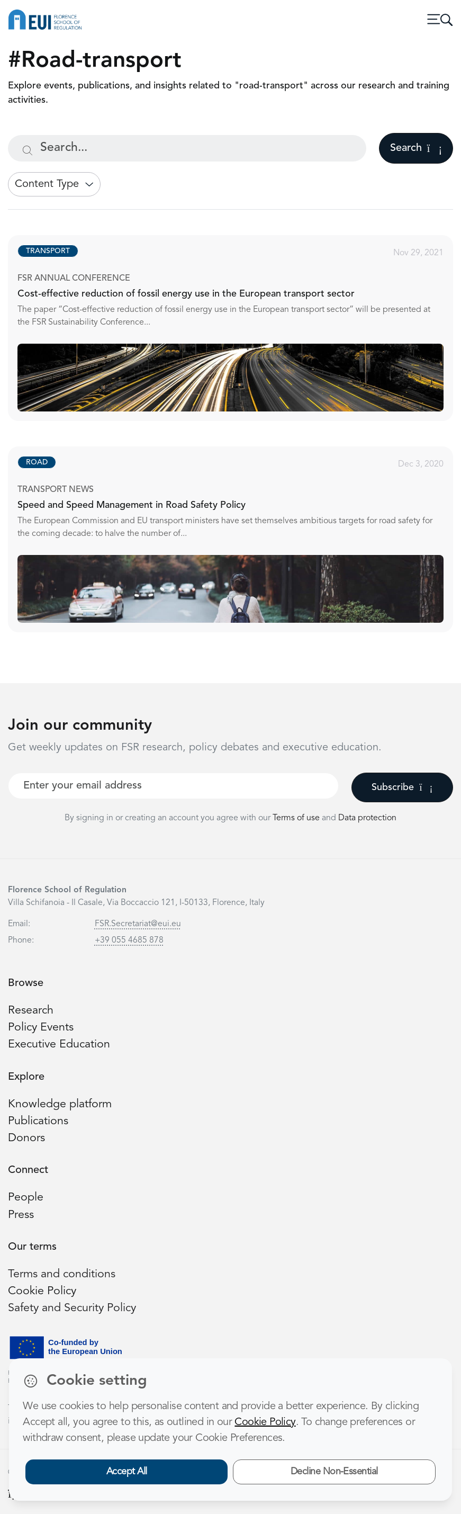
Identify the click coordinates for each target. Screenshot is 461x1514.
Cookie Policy (42, 1291)
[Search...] (187, 148)
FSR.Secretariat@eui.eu (138, 924)
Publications (38, 1121)
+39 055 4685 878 (129, 940)
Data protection (367, 818)
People (25, 1197)
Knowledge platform (60, 1104)
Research (30, 1010)
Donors (26, 1138)
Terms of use (297, 818)
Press (21, 1215)
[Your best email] (173, 786)
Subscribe (402, 787)
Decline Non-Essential (334, 1471)
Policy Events (41, 1027)
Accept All (126, 1471)
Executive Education (59, 1044)
